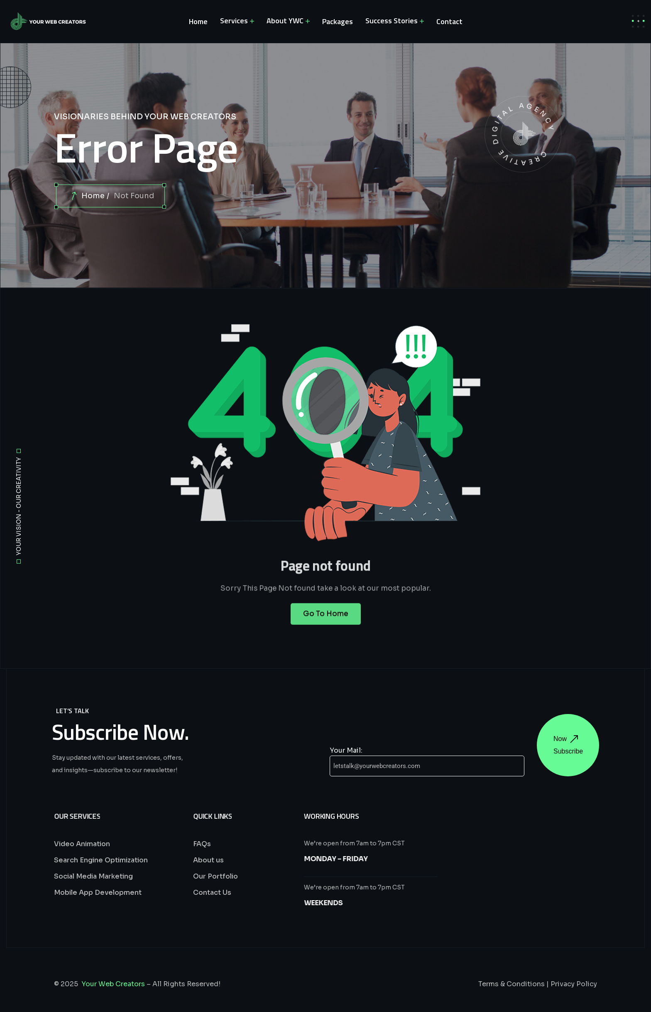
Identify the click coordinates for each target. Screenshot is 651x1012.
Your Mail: (346, 750)
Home (93, 195)
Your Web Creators (113, 984)
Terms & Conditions (511, 984)
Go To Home (325, 622)
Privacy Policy (574, 984)
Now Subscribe (568, 745)
